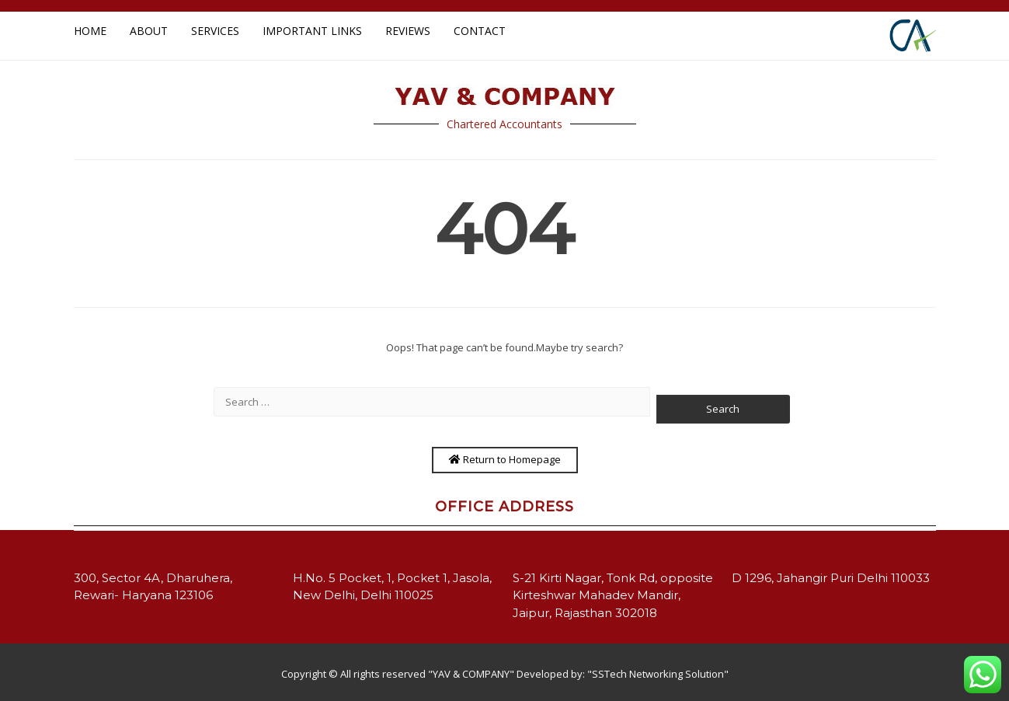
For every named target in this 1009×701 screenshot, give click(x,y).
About (149, 30)
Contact (480, 30)
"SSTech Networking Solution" (658, 674)
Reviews (407, 30)
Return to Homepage (505, 459)
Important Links (312, 30)
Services (215, 30)
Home (90, 30)
